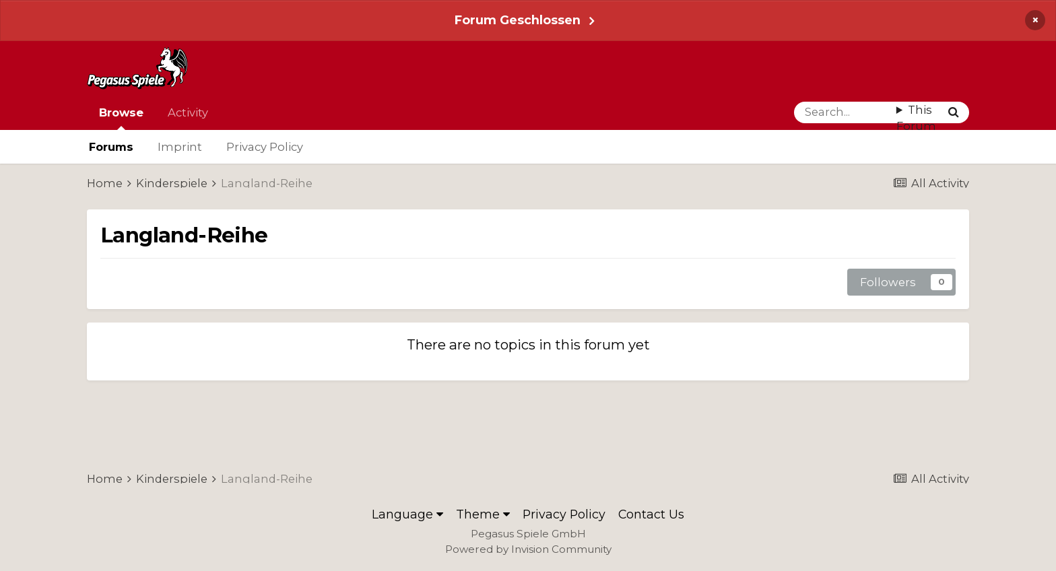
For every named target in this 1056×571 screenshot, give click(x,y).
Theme (483, 514)
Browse (121, 118)
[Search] (845, 112)
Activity (188, 112)
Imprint (180, 147)
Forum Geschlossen (518, 20)
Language (407, 514)
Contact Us (651, 514)
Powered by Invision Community (528, 549)
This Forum (916, 118)
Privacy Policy (264, 147)
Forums (111, 147)
